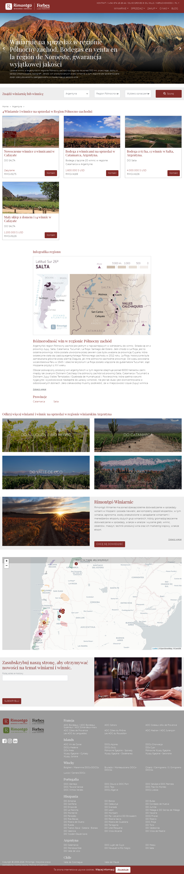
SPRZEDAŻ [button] (138, 8)
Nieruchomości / (165, 3)
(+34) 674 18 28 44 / (118, 3)
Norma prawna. (22, 865)
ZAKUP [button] (152, 8)
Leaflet (155, 648)
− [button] (7, 566)
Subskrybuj (11, 701)
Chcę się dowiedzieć (109, 544)
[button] (3, 48)
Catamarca (39, 401)
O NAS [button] (164, 8)
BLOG (175, 8)
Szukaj (168, 93)
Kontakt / (102, 3)
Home (5, 107)
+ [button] (7, 561)
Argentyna (17, 107)
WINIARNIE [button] (121, 8)
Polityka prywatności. (38, 865)
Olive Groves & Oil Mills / (142, 3)
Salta (56, 401)
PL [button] (177, 3)
